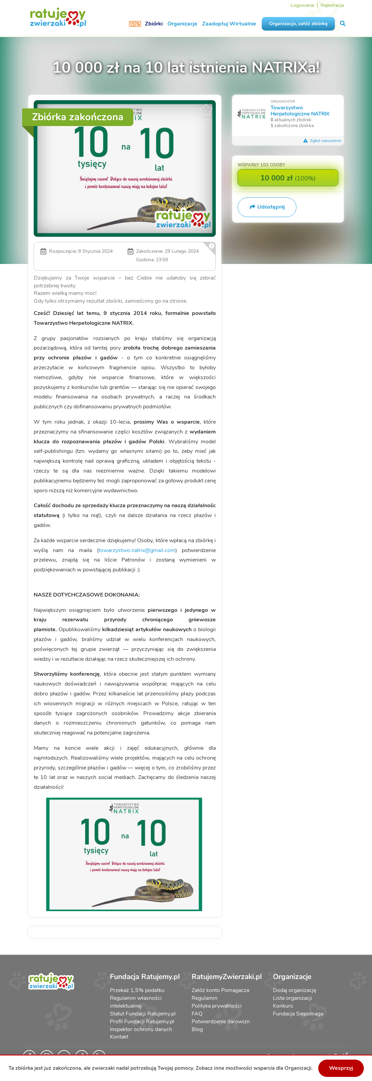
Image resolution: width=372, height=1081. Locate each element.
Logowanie (302, 5)
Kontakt (119, 1037)
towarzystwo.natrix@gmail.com (137, 550)
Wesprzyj (341, 1068)
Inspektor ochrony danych (141, 1029)
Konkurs (283, 1006)
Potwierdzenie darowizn (221, 1021)
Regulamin (204, 998)
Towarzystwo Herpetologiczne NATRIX (300, 110)
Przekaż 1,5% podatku (137, 990)
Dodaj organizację (294, 990)
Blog (197, 1029)
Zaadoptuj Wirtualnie (229, 24)
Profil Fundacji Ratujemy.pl (142, 1021)
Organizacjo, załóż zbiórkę (298, 23)
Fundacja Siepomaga (298, 1013)
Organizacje (182, 24)
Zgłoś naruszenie (322, 140)
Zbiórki (154, 24)
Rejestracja (332, 5)
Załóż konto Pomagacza (220, 990)
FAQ (197, 1013)
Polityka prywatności (217, 1006)
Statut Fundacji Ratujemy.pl (143, 1013)
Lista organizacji (292, 998)
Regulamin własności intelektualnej (136, 1002)
